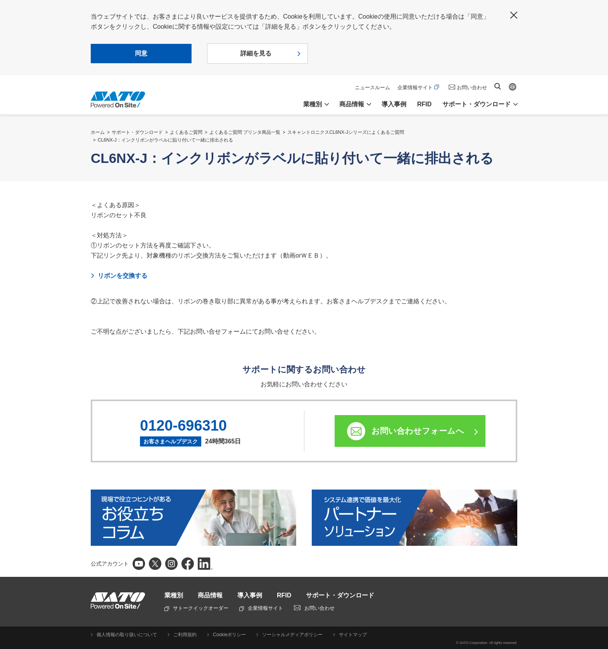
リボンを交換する (122, 275)
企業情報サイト (418, 87)
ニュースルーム (372, 87)
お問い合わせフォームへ (417, 430)
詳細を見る (255, 53)
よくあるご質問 (186, 132)
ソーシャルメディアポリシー (292, 634)
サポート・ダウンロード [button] (476, 104)
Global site (512, 87)
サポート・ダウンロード (137, 132)
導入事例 (394, 104)
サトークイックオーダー (196, 608)
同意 (141, 53)
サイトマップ (353, 634)
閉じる (513, 15)
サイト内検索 (497, 86)
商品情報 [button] (351, 104)
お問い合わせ (472, 87)
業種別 (173, 595)
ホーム (98, 132)
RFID (424, 104)
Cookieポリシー (229, 634)
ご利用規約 (185, 634)
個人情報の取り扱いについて (127, 634)
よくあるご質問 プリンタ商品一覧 (244, 132)
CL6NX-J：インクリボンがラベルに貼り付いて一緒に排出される (165, 140)
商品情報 (210, 595)
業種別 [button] (312, 104)
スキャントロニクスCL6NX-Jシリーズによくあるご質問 (345, 132)
